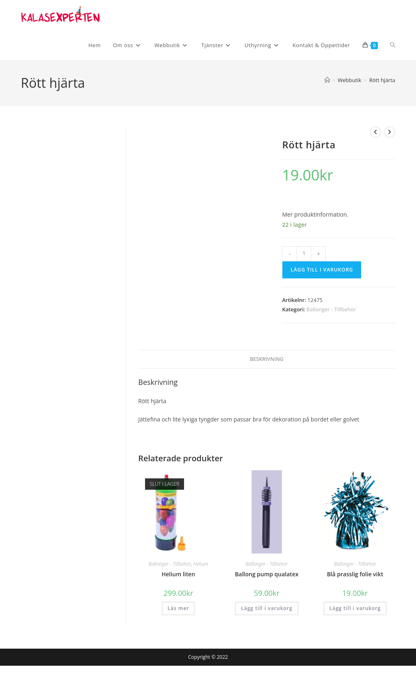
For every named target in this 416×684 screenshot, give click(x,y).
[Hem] (327, 80)
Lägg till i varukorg (321, 269)
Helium (200, 563)
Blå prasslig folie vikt (355, 574)
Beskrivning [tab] (267, 359)
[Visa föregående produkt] (375, 132)
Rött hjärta (382, 80)
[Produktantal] (304, 253)
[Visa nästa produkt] (389, 132)
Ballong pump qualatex (266, 574)
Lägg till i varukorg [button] (266, 608)
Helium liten (178, 574)
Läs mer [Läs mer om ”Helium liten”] (178, 608)
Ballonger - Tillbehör (331, 309)
